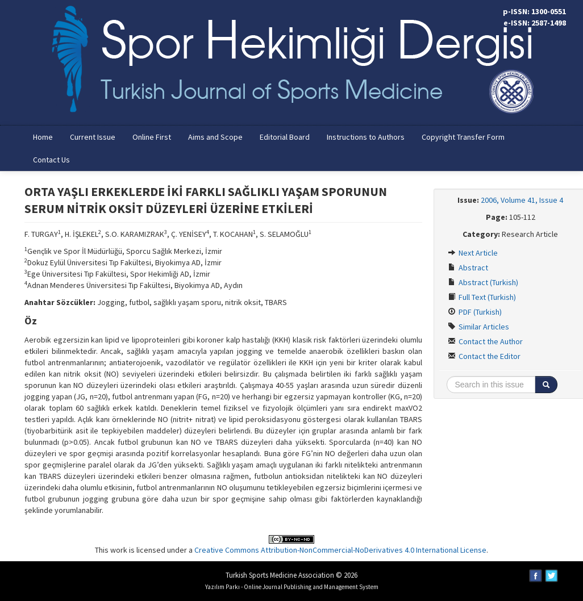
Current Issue (92, 137)
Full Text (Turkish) (482, 297)
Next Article (473, 253)
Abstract (468, 267)
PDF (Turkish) (475, 312)
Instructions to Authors (366, 137)
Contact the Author (485, 341)
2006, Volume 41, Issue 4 (522, 200)
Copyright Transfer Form (463, 137)
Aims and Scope (215, 137)
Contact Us (51, 160)
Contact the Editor (484, 356)
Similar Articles (478, 327)
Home (43, 137)
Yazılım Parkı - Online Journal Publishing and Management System (291, 587)
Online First (151, 137)
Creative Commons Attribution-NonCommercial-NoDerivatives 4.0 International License (340, 550)
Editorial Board (285, 137)
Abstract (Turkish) (483, 282)
